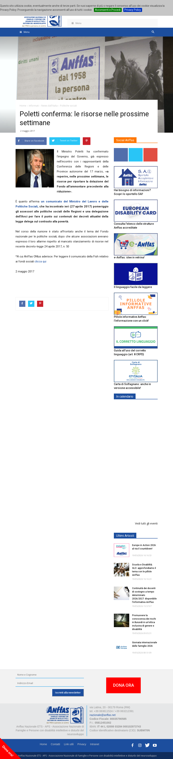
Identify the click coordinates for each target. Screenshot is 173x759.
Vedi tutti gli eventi (146, 523)
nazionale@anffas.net (103, 715)
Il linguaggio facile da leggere (133, 287)
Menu (76, 23)
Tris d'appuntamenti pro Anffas (145, 481)
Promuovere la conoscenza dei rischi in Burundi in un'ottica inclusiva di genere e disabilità (144, 622)
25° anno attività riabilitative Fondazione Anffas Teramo (145, 506)
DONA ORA (123, 685)
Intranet (94, 744)
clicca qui (40, 261)
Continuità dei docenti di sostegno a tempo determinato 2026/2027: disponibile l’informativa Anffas (144, 595)
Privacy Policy (132, 9)
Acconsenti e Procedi (108, 9)
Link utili (69, 744)
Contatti (55, 744)
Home (43, 744)
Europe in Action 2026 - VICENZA (144, 461)
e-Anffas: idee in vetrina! (129, 257)
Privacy (81, 744)
